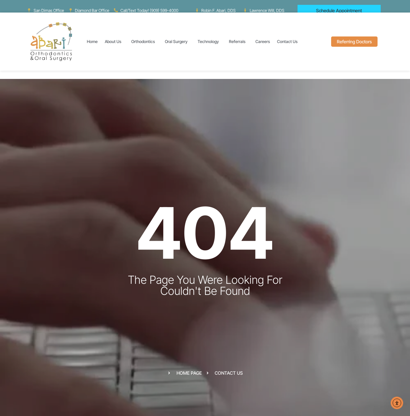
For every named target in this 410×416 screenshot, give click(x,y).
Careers (262, 41)
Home (92, 41)
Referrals (238, 41)
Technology (210, 41)
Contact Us (288, 41)
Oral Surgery (177, 41)
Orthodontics (144, 41)
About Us (114, 41)
